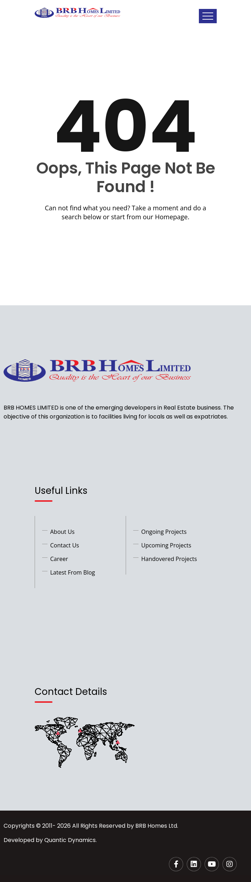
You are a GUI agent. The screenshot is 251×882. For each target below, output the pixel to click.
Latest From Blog (72, 572)
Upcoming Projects (166, 545)
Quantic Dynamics (70, 840)
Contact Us (64, 545)
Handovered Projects (169, 559)
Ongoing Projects (164, 532)
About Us (62, 532)
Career (59, 559)
